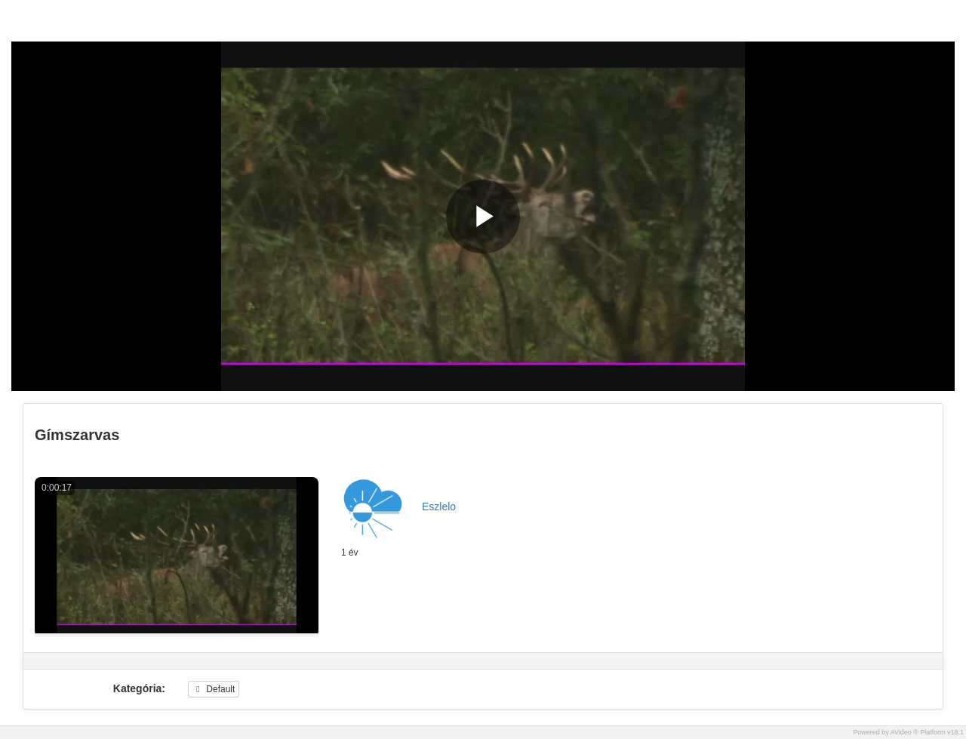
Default (213, 689)
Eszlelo (439, 506)
